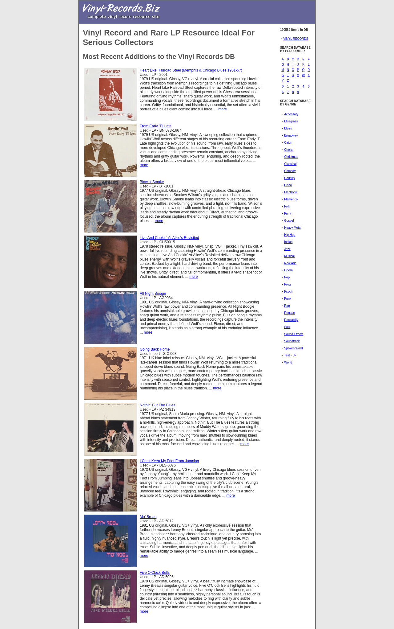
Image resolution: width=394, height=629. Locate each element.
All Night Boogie (153, 293)
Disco (288, 185)
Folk (287, 206)
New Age (290, 263)
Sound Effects (293, 334)
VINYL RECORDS (295, 38)
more (222, 109)
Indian (288, 242)
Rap (287, 305)
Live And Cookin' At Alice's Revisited (169, 238)
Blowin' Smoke (152, 182)
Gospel (289, 220)
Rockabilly (291, 320)
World (288, 362)
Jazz (287, 249)
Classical (290, 164)
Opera (288, 270)
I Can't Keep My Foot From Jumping (169, 461)
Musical (289, 256)
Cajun (288, 142)
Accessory (291, 114)
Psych (288, 291)
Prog (287, 284)
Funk (287, 213)
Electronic (291, 192)
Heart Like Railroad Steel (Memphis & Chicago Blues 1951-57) (191, 70)
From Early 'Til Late (155, 126)
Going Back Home (155, 349)
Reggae (289, 312)
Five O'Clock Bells (155, 572)
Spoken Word (293, 348)
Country (289, 178)
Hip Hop (289, 234)
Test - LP (290, 355)
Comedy (290, 171)
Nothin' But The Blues (157, 405)
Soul (287, 327)
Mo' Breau (148, 517)
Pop (287, 277)
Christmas (291, 156)
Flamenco (291, 199)
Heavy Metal (292, 227)
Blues (288, 128)
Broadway (291, 135)
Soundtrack (292, 341)
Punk (287, 298)
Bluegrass (291, 121)
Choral (288, 149)
